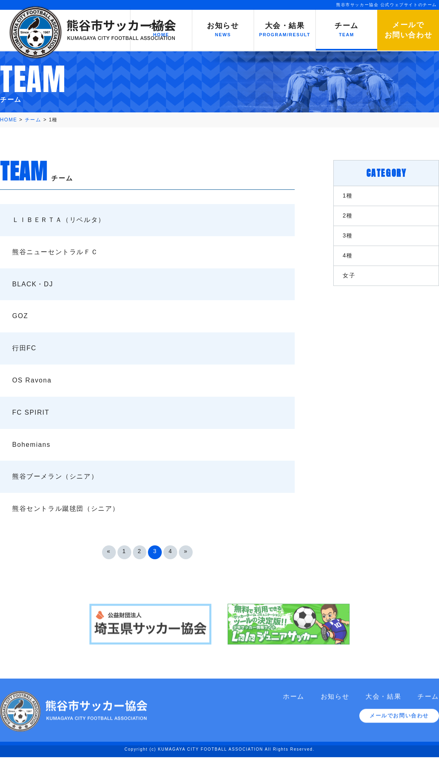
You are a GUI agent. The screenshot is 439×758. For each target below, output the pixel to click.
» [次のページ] (186, 551)
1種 (348, 195)
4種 (348, 255)
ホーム (293, 701)
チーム (428, 701)
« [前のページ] (109, 551)
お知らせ (335, 701)
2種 (348, 215)
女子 (349, 275)
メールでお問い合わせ (399, 721)
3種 (348, 235)
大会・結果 (383, 701)
